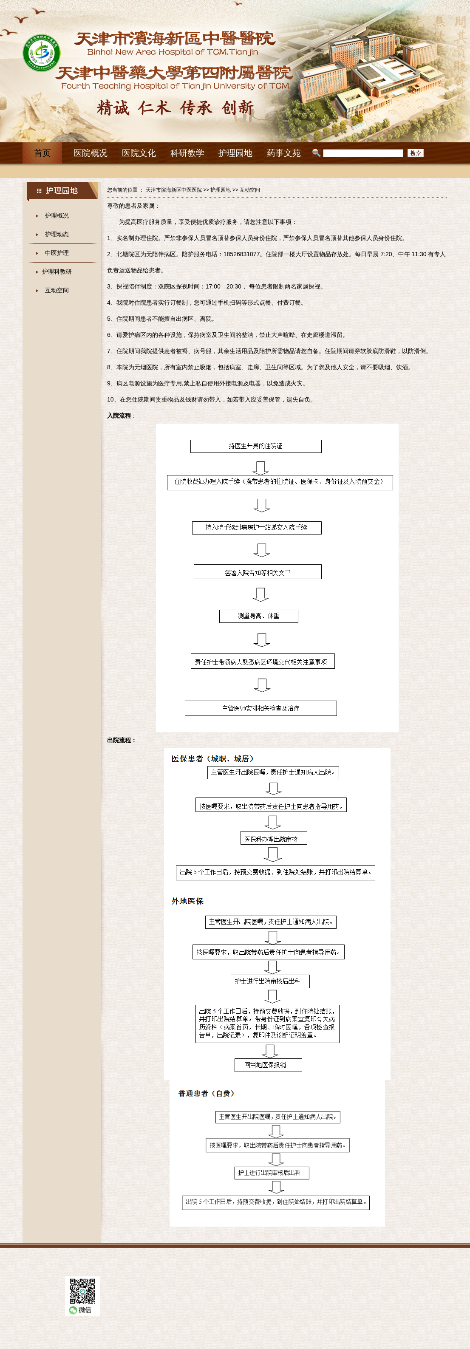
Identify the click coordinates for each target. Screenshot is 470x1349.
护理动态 (57, 234)
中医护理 (57, 252)
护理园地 (220, 190)
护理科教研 (57, 271)
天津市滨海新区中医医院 (174, 190)
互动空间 (57, 290)
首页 (42, 153)
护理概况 (57, 215)
